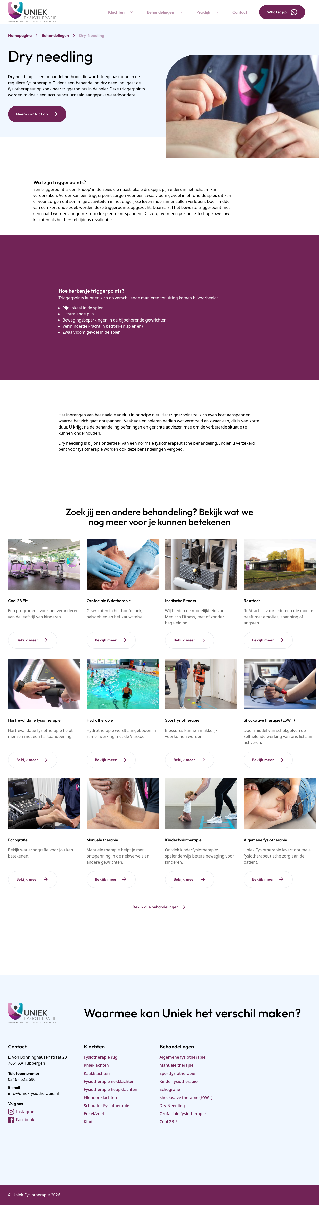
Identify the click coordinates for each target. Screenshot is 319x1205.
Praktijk (208, 12)
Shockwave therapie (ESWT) (186, 1097)
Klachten (121, 12)
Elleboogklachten (100, 1097)
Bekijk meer (32, 640)
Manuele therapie (177, 1065)
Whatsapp (282, 12)
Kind (88, 1121)
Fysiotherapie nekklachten (109, 1081)
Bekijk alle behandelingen (160, 907)
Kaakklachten (97, 1073)
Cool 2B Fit (170, 1121)
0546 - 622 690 (22, 1079)
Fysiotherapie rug (101, 1057)
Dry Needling (172, 1105)
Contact (239, 12)
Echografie (170, 1089)
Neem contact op (37, 114)
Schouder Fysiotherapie (106, 1105)
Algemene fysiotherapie (183, 1057)
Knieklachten (96, 1065)
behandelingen (55, 35)
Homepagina (20, 35)
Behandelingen (165, 12)
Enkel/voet (94, 1113)
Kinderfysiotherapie (179, 1081)
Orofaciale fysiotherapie (183, 1113)
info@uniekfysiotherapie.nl (33, 1093)
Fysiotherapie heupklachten (110, 1089)
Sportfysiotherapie (177, 1073)
